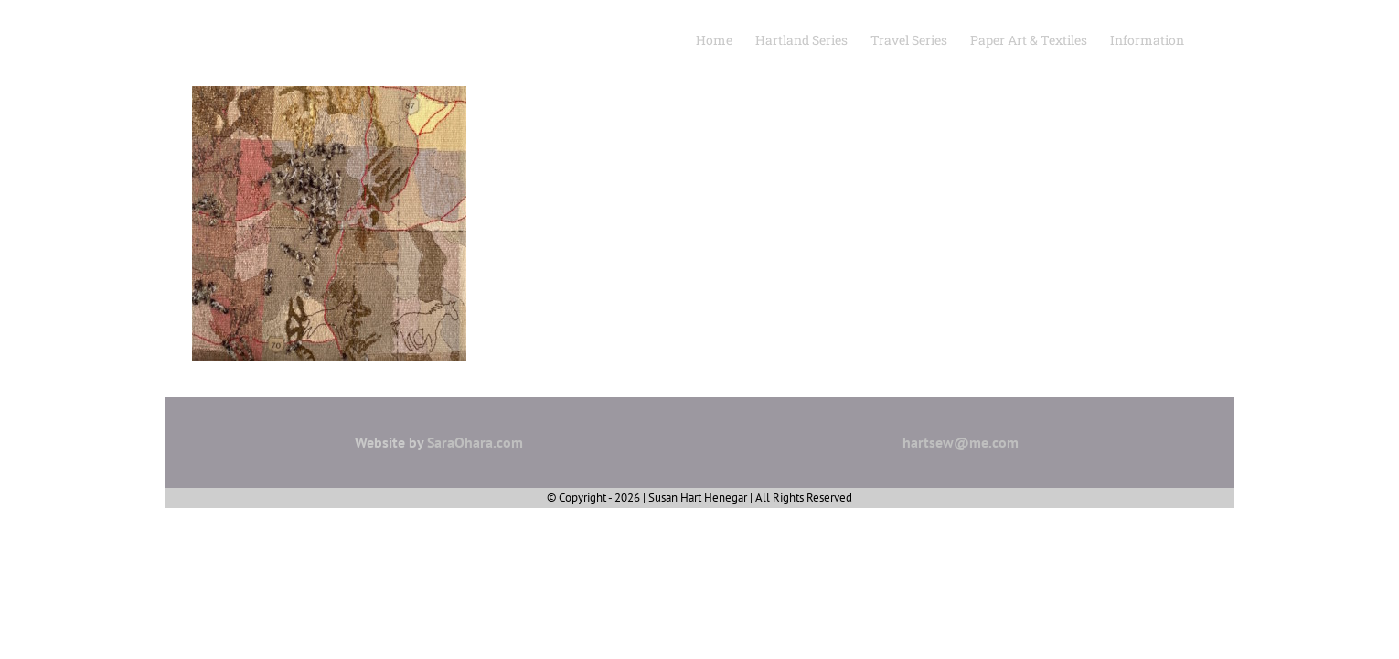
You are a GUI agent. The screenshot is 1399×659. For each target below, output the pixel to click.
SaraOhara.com (475, 442)
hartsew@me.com (960, 442)
